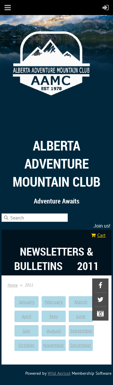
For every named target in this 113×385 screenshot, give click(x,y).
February (54, 302)
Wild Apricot (59, 373)
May (53, 316)
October (26, 345)
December (81, 345)
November (53, 345)
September (81, 331)
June (80, 316)
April (26, 316)
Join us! (101, 225)
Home (12, 285)
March (80, 302)
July (26, 331)
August (54, 331)
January (26, 302)
